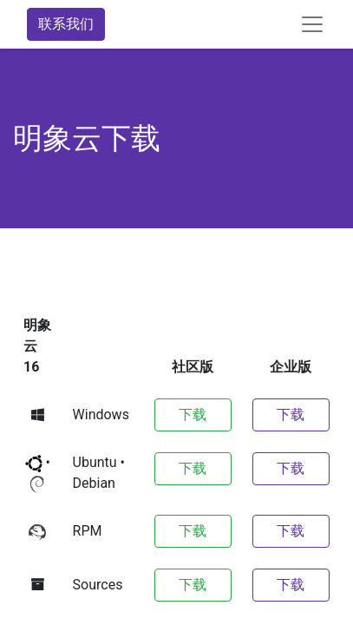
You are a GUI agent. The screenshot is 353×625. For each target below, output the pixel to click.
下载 (192, 414)
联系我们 (66, 24)
